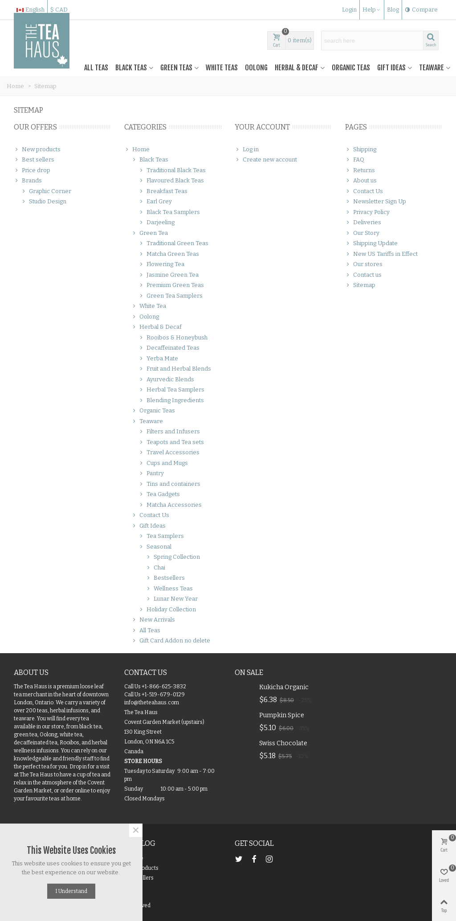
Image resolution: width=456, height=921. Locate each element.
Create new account (266, 159)
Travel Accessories (169, 452)
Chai (155, 567)
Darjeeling (156, 222)
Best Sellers (139, 878)
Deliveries (363, 222)
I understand (71, 891)
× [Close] (135, 830)
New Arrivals (153, 619)
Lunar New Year (172, 598)
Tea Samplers (161, 536)
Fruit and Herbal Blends (174, 368)
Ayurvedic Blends (166, 379)
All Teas (96, 67)
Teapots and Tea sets (171, 442)
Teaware (431, 67)
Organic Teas (351, 67)
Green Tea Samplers (170, 295)
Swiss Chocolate (283, 743)
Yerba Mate (158, 358)
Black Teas (131, 67)
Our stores (364, 264)
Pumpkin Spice (281, 715)
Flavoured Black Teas (171, 180)
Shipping (360, 149)
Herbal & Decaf (296, 67)
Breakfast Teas (162, 191)
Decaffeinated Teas (169, 347)
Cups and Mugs (163, 463)
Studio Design (43, 201)
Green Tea (149, 233)
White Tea (148, 306)
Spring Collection (173, 557)
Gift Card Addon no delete (170, 640)
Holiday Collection (167, 609)
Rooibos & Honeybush (173, 337)
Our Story (362, 233)
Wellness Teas (169, 588)
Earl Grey (155, 201)
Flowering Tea (161, 264)
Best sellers (34, 159)
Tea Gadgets (159, 494)
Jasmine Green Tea (168, 275)
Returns (360, 170)
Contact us (363, 275)
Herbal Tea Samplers (171, 389)
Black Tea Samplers (169, 212)
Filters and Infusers (169, 431)
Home (137, 149)
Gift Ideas (391, 67)
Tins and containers (169, 484)
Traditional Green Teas (173, 243)
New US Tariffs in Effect (381, 254)
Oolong (256, 67)
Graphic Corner (46, 191)
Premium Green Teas (171, 285)
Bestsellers (165, 578)
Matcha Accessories (170, 505)
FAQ (354, 159)
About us (361, 180)
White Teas (222, 67)
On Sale (249, 672)
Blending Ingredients (171, 400)
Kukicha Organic (284, 687)
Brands (28, 180)
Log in (247, 149)
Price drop (32, 170)
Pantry (151, 473)
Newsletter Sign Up (375, 201)
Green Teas (176, 67)
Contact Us (150, 515)
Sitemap (360, 285)
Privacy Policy (367, 212)
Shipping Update (371, 243)
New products (37, 149)
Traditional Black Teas (172, 170)
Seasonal (154, 546)
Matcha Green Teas (168, 254)
